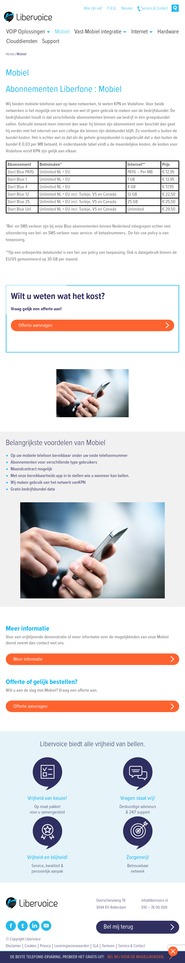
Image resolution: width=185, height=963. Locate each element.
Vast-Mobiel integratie (100, 32)
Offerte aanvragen (35, 325)
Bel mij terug (118, 927)
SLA (95, 946)
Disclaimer (13, 946)
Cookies (30, 946)
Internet (142, 32)
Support (50, 41)
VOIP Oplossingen (28, 32)
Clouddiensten (21, 41)
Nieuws (127, 8)
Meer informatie (28, 659)
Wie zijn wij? (93, 8)
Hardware (168, 32)
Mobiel (62, 32)
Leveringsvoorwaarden (71, 946)
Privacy (45, 946)
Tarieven (108, 946)
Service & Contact (154, 8)
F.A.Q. (112, 8)
